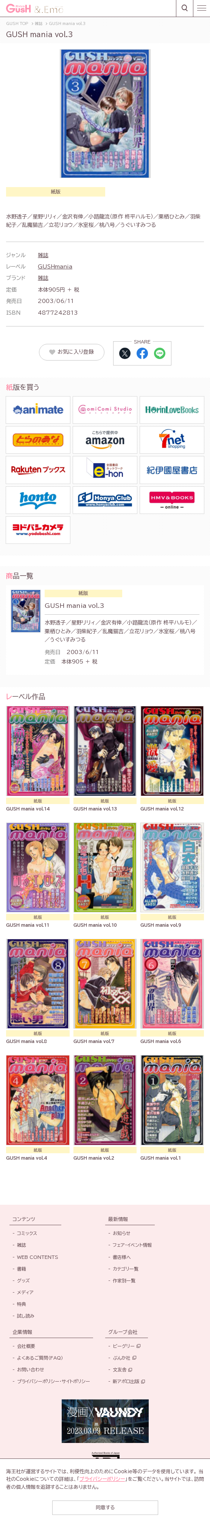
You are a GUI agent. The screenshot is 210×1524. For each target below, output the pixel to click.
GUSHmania (55, 266)
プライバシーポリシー (102, 1479)
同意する (105, 1507)
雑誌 (43, 255)
